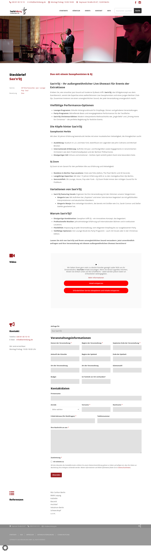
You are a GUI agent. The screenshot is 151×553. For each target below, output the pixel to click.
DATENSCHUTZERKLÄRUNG (45, 535)
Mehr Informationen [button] (96, 278)
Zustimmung (56, 458)
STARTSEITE (63, 11)
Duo (22, 93)
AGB (21, 535)
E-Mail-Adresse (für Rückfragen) (63, 416)
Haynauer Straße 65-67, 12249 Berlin (92, 2)
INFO (109, 11)
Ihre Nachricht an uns (60, 427)
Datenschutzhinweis (124, 468)
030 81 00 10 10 (17, 2)
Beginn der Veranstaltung (92, 343)
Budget (53, 377)
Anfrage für (55, 326)
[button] (5, 548)
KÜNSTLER (76, 11)
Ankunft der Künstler (59, 354)
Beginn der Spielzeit (89, 354)
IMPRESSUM (30, 535)
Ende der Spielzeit (119, 354)
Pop (22, 90)
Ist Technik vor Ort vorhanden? (93, 377)
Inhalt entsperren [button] (96, 283)
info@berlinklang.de (36, 2)
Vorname (86, 405)
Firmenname (56, 393)
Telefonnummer (103, 416)
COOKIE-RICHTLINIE (63, 535)
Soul (26, 90)
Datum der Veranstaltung (61, 343)
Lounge (42, 88)
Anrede (53, 405)
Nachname (118, 405)
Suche (137, 11)
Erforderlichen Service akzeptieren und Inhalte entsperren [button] (96, 290)
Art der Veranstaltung (90, 365)
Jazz (37, 88)
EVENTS (87, 11)
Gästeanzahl (117, 365)
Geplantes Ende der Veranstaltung (126, 343)
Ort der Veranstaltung (59, 365)
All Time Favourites (28, 88)
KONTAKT (98, 11)
